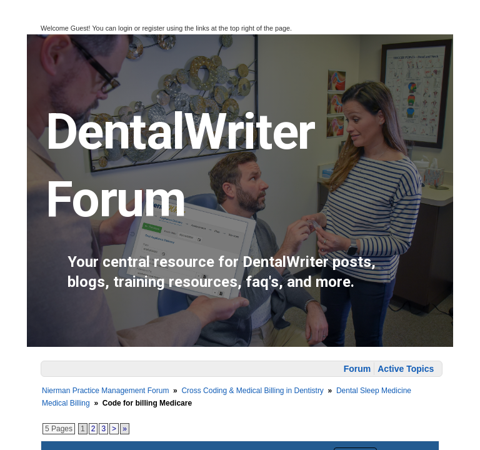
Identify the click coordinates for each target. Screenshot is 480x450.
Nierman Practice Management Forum (105, 390)
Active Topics (406, 369)
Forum (357, 369)
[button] (17, 26)
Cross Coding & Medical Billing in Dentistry (252, 390)
